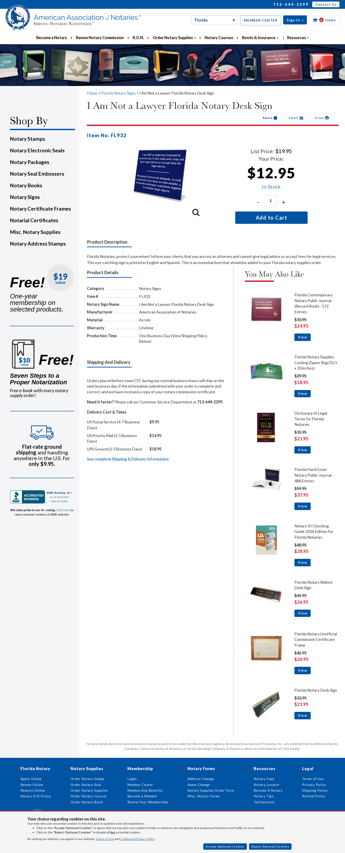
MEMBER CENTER (261, 20)
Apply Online (31, 779)
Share (270, 118)
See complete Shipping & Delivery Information (128, 459)
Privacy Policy (314, 785)
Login (132, 779)
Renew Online (31, 785)
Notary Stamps (27, 139)
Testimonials (264, 802)
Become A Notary (268, 790)
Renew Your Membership (147, 802)
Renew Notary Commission (100, 37)
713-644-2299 (291, 4)
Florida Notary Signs (118, 93)
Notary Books (26, 185)
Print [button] (322, 118)
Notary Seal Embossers (37, 174)
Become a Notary (51, 37)
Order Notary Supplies (89, 790)
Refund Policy (313, 796)
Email (296, 118)
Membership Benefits (145, 790)
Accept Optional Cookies (225, 846)
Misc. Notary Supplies (35, 232)
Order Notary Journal (88, 796)
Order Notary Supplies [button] (174, 37)
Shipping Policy (315, 790)
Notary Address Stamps (38, 244)
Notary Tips (264, 796)
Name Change (198, 785)
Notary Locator (267, 785)
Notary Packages (29, 162)
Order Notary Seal (86, 785)
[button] (295, 19)
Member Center (140, 785)
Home (92, 93)
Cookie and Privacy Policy (137, 839)
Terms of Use (104, 839)
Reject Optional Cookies (270, 846)
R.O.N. (138, 37)
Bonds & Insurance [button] (260, 37)
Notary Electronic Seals (37, 150)
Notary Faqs (264, 779)
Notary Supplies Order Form (210, 790)
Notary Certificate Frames (40, 209)
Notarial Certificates (34, 220)
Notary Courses (219, 37)
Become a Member (142, 796)
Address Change (200, 779)
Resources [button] (298, 37)
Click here (63, 510)
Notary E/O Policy (35, 796)
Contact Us (326, 4)
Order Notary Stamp (87, 779)
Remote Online (32, 790)
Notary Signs (25, 197)
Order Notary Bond (87, 802)
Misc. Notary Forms (203, 796)
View (302, 337)
